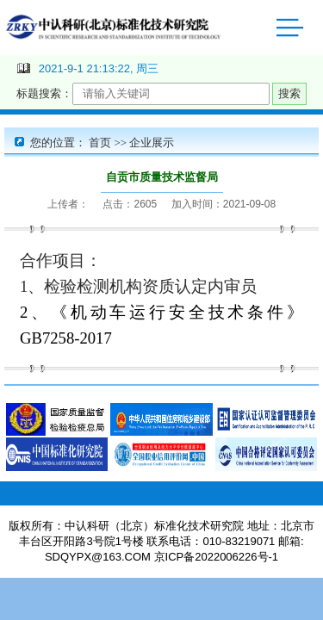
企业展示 (151, 142)
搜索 (289, 93)
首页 (100, 142)
